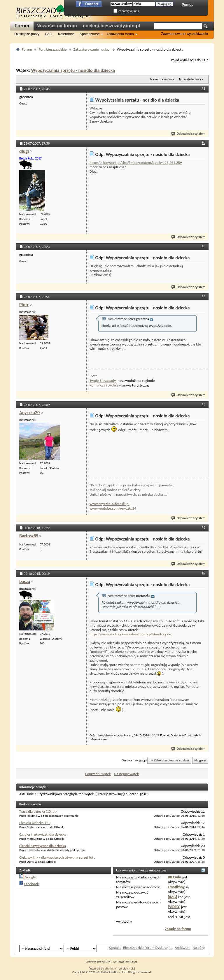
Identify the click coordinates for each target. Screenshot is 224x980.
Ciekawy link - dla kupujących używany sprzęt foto (57, 857)
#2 (203, 143)
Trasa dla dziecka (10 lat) (38, 811)
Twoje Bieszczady (103, 380)
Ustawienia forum (120, 34)
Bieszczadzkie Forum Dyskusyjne (147, 947)
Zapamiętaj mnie (126, 11)
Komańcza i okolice (104, 385)
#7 (203, 573)
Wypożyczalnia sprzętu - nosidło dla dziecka (73, 70)
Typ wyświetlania (190, 79)
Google (30, 877)
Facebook (31, 884)
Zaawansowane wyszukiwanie (184, 34)
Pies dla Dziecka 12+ (34, 822)
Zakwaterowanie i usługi (92, 49)
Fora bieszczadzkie (52, 49)
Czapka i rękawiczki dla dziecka (42, 834)
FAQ (48, 34)
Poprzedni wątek (98, 774)
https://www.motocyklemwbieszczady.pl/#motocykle (130, 634)
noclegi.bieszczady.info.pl (111, 25)
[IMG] (172, 897)
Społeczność (89, 34)
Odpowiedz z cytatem (188, 134)
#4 (203, 296)
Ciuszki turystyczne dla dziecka (42, 845)
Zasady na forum (178, 929)
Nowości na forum (56, 25)
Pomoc (187, 5)
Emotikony (176, 887)
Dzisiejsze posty (26, 34)
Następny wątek (126, 774)
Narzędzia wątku (161, 79)
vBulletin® (111, 968)
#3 (203, 246)
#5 (203, 404)
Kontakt (115, 947)
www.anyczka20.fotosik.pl (109, 503)
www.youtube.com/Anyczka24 (113, 508)
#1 (203, 88)
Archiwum (182, 947)
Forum (22, 25)
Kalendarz (66, 34)
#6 (203, 527)
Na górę (200, 760)
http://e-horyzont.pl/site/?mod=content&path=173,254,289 (136, 162)
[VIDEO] (174, 907)
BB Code (174, 877)
